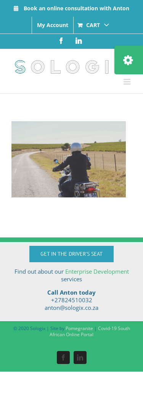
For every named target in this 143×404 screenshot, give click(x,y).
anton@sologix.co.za (71, 307)
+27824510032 (71, 300)
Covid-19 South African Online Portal (90, 331)
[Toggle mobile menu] (128, 82)
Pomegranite (79, 328)
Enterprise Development (97, 271)
